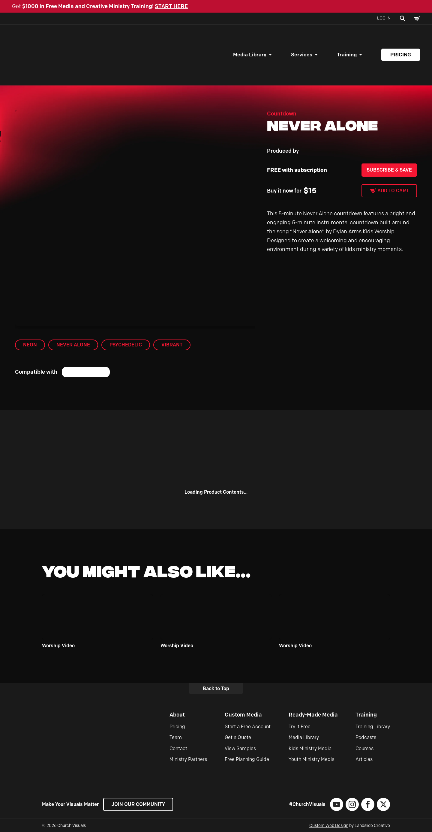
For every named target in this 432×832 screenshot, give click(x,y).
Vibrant (171, 345)
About (177, 714)
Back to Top (216, 688)
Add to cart (393, 190)
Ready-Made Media (313, 714)
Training (347, 55)
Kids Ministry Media (310, 748)
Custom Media (243, 714)
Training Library (373, 726)
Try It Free (299, 726)
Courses (365, 748)
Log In (384, 18)
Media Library (249, 55)
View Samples (240, 748)
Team (176, 737)
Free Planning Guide (247, 759)
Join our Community (138, 804)
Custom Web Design (328, 825)
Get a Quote (238, 737)
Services (301, 55)
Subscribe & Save (389, 170)
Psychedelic (126, 345)
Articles (364, 759)
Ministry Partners (188, 759)
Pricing (400, 55)
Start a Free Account (248, 726)
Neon (30, 345)
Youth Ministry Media (311, 759)
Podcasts (366, 737)
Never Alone (73, 345)
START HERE (171, 6)
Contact (178, 748)
